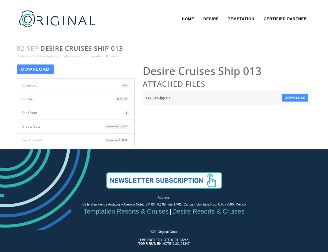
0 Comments (91, 56)
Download (35, 69)
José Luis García (63, 56)
